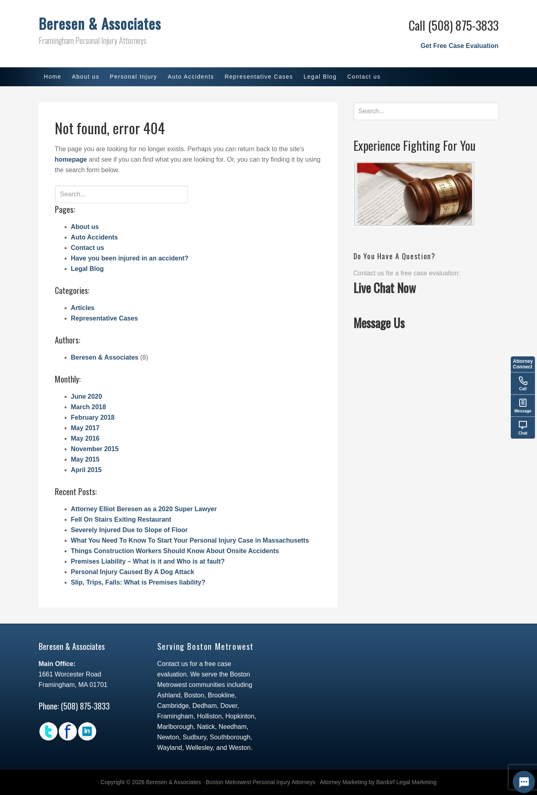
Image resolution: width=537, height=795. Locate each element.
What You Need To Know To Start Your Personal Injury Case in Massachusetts (190, 540)
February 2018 (93, 417)
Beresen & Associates (100, 23)
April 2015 (86, 469)
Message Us (379, 323)
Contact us (87, 247)
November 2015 (95, 448)
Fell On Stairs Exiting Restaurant (121, 519)
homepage (71, 159)
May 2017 (85, 428)
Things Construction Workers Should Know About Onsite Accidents (175, 550)
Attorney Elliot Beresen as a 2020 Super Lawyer (144, 509)
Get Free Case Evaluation (460, 45)
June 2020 (86, 396)
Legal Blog (87, 268)
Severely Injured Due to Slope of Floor (129, 530)
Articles (83, 307)
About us (85, 226)
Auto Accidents (94, 237)
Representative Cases (104, 318)
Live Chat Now (384, 288)
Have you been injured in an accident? (130, 258)
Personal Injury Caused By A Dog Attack (132, 571)
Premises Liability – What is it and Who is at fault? (148, 561)
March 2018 (88, 407)
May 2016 (85, 438)
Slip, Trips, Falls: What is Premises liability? (138, 582)
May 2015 (85, 459)
